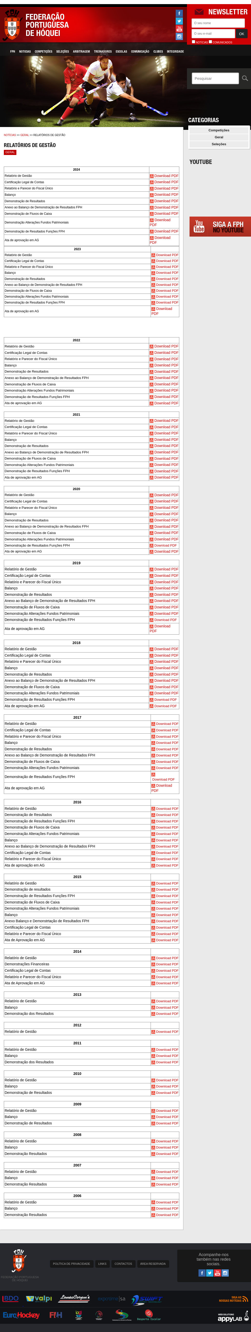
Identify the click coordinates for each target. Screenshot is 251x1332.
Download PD (165, 551)
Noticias (25, 51)
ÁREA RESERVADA (153, 1263)
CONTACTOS (123, 1263)
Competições (43, 51)
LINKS (102, 1263)
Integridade (175, 51)
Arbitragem (81, 51)
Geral (24, 135)
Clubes (158, 51)
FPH (12, 51)
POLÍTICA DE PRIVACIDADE (71, 1263)
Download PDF (166, 176)
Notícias (10, 135)
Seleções (62, 51)
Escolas (121, 51)
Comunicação (140, 51)
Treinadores (103, 51)
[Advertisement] (220, 315)
